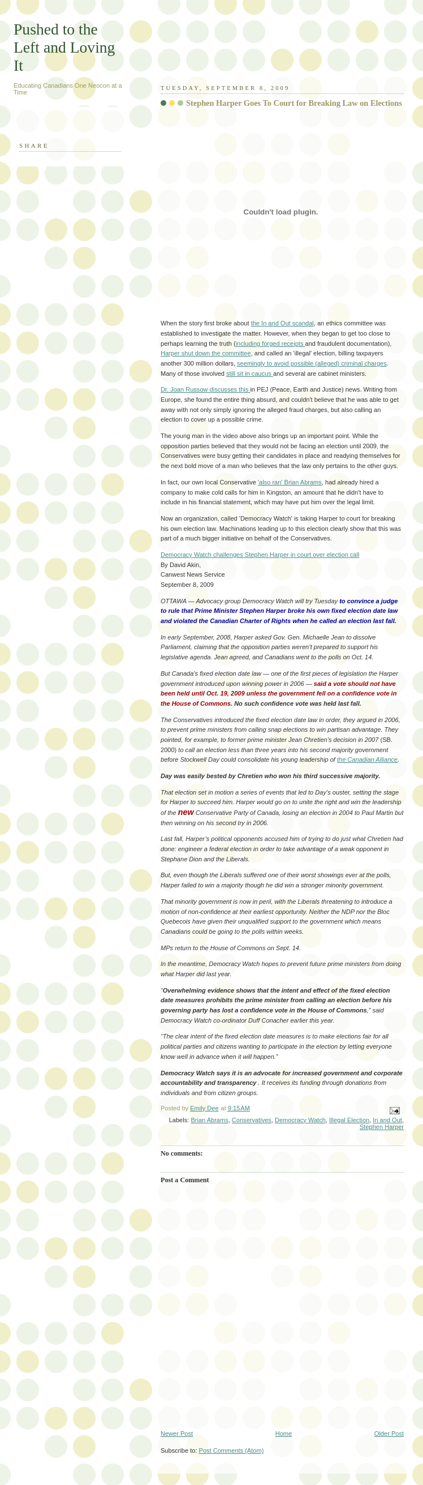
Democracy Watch (300, 1120)
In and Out (387, 1120)
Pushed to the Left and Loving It (64, 47)
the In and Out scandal (282, 323)
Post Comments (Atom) (231, 1450)
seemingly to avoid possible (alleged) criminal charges (312, 363)
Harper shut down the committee (206, 353)
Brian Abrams (209, 1120)
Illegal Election (349, 1120)
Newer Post (177, 1433)
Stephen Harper (382, 1126)
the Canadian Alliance (367, 759)
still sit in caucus (249, 373)
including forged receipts (270, 343)
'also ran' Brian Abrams (290, 482)
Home (283, 1433)
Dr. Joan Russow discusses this (205, 389)
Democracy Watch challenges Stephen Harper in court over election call (260, 554)
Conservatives (251, 1120)
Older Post (389, 1433)
